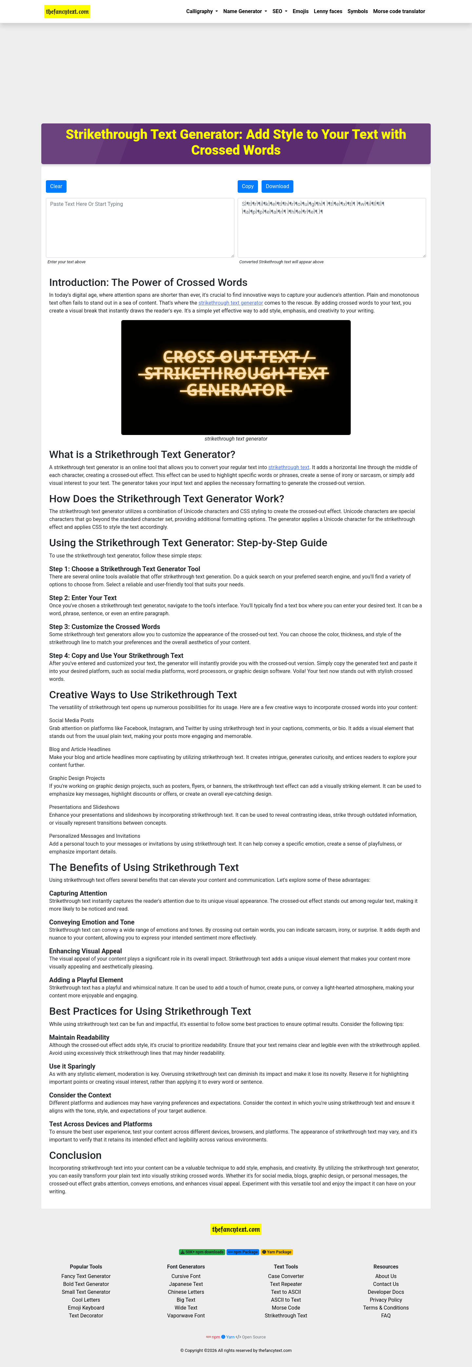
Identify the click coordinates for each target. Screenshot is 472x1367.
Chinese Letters (186, 1292)
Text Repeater (286, 1284)
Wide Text (186, 1308)
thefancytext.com (275, 1350)
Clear (56, 186)
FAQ (386, 1316)
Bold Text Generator (86, 1284)
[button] (202, 11)
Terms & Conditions (386, 1308)
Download (277, 186)
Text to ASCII (286, 1292)
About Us (386, 1276)
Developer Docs (386, 1292)
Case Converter (286, 1276)
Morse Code (286, 1308)
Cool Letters (86, 1300)
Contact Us (386, 1284)
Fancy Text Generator (85, 1276)
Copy (248, 186)
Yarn (228, 1336)
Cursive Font (186, 1276)
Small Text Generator (86, 1292)
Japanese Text (186, 1284)
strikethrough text (288, 467)
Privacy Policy (386, 1300)
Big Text (186, 1300)
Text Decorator (86, 1316)
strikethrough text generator (230, 303)
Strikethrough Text (286, 1316)
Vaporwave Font (186, 1316)
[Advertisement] (236, 72)
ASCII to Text (286, 1300)
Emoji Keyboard (86, 1308)
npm (213, 1336)
